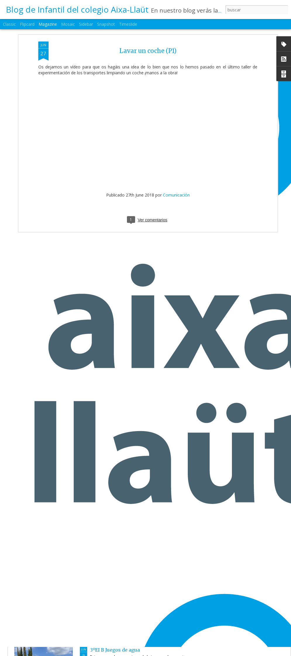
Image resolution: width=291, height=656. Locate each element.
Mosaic (68, 24)
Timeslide (128, 24)
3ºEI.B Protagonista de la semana (129, 583)
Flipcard (27, 24)
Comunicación (176, 166)
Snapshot (106, 24)
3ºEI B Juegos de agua (115, 650)
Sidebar (86, 24)
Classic (9, 24)
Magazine (48, 24)
